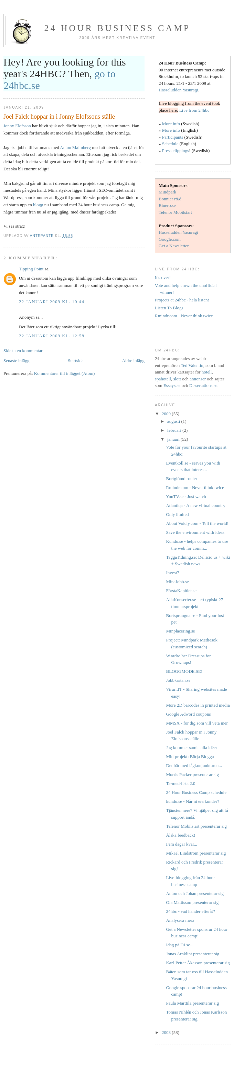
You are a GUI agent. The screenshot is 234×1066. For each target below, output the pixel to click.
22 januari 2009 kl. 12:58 (51, 335)
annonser (198, 378)
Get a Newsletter (174, 245)
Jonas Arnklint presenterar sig (192, 953)
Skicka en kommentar (22, 350)
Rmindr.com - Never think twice (184, 315)
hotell (207, 372)
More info (171, 123)
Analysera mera (180, 920)
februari (174, 430)
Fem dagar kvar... (181, 844)
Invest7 (172, 572)
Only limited (177, 514)
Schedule (170, 143)
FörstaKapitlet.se (181, 590)
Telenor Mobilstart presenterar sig (196, 826)
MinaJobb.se (177, 581)
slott (177, 378)
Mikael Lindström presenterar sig (196, 853)
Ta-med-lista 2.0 (180, 783)
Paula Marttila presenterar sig (192, 1003)
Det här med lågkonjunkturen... (194, 765)
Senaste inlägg (16, 360)
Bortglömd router (181, 478)
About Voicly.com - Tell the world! (197, 523)
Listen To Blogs (169, 307)
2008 (167, 1032)
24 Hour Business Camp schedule (196, 792)
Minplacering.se (180, 631)
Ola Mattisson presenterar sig (192, 902)
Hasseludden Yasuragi (178, 89)
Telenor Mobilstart (175, 212)
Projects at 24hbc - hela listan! (182, 299)
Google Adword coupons (188, 714)
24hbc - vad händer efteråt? (190, 911)
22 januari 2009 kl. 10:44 (51, 301)
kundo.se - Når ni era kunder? (192, 801)
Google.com (170, 239)
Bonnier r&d (170, 198)
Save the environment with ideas (195, 532)
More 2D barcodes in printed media (198, 705)
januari (174, 439)
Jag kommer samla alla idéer (191, 747)
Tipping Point (31, 268)
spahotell (163, 378)
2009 (167, 413)
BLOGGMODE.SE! (184, 671)
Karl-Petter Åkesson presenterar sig (198, 962)
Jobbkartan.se (178, 680)
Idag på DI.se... (179, 944)
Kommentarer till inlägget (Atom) (64, 373)
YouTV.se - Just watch (186, 496)
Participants (172, 137)
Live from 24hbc (194, 110)
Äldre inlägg (133, 360)
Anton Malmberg (75, 147)
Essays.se (171, 385)
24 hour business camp (117, 28)
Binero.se (167, 205)
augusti (174, 421)
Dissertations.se (203, 385)
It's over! (163, 277)
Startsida (76, 360)
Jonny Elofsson (17, 125)
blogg (38, 204)
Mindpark (167, 192)
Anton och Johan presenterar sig (195, 893)
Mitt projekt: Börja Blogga (190, 756)
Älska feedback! (180, 835)
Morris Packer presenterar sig (192, 774)
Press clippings (175, 150)
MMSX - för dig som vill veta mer (196, 723)
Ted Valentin (192, 365)
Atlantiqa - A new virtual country (195, 505)
